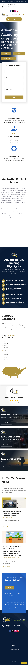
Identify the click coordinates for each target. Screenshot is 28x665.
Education (13, 517)
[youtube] (17, 11)
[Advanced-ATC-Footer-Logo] (14, 616)
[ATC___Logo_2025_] (5, 13)
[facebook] (10, 11)
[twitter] (13, 11)
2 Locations (10, 336)
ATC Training (8, 517)
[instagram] (15, 11)
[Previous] (23, 1)
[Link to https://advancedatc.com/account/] (19, 14)
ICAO (18, 517)
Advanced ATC (10, 660)
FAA (16, 517)
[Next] (25, 1)
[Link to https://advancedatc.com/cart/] (23, 14)
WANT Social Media (18, 660)
